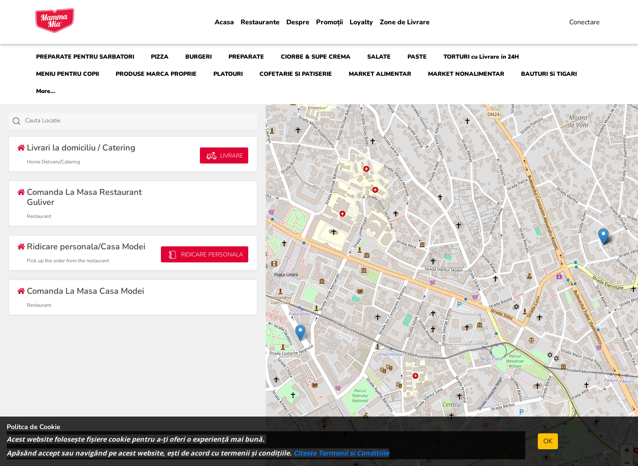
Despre (297, 22)
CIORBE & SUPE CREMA (315, 57)
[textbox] (142, 121)
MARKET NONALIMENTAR (466, 74)
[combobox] (132, 121)
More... (45, 91)
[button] (603, 236)
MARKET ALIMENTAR (380, 74)
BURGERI (198, 57)
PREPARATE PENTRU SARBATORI (85, 57)
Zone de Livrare (405, 22)
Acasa (224, 22)
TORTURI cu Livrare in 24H (481, 57)
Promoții (329, 22)
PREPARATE (246, 57)
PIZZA (160, 57)
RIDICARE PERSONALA (204, 254)
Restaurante (260, 22)
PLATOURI (228, 74)
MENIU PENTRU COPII (67, 74)
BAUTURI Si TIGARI (549, 74)
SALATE (379, 57)
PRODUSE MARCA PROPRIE (156, 74)
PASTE (417, 57)
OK (547, 441)
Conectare (584, 22)
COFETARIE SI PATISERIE (295, 74)
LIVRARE (224, 155)
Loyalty (361, 22)
